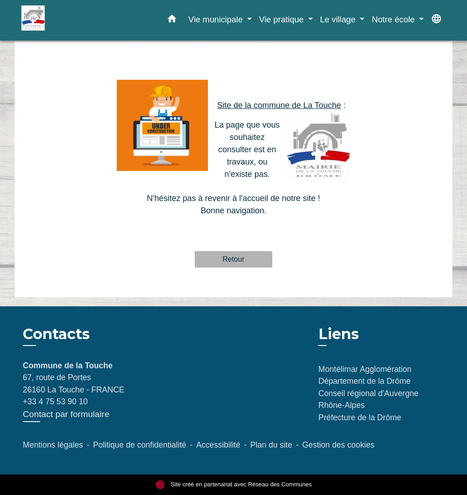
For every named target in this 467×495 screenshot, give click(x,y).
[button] (172, 20)
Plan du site (271, 444)
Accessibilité (218, 444)
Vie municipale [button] (216, 19)
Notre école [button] (394, 19)
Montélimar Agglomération (364, 369)
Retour (233, 259)
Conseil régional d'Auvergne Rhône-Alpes (368, 399)
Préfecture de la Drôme (359, 417)
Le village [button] (339, 19)
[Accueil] (78, 20)
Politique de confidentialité (139, 444)
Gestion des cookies (338, 444)
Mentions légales (53, 444)
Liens (338, 334)
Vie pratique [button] (282, 19)
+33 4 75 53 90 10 (55, 401)
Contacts (56, 334)
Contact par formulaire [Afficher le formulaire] (66, 414)
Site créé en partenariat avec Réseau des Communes (234, 484)
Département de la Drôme (364, 381)
